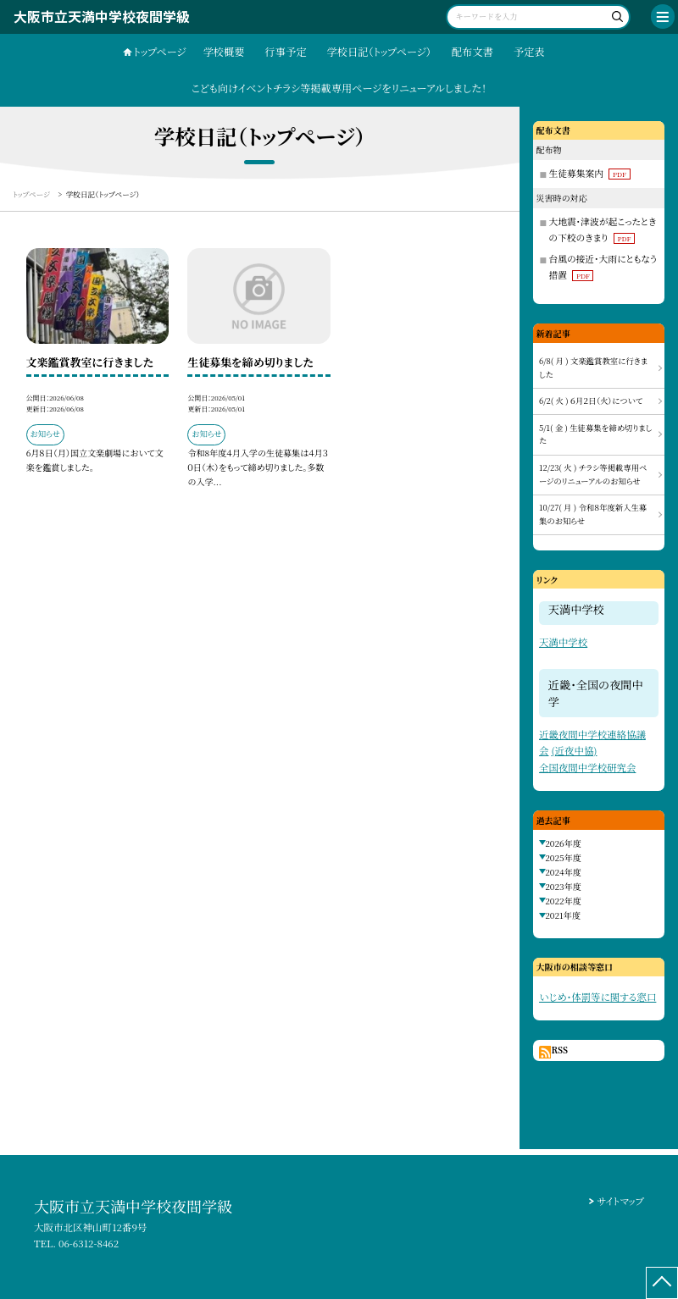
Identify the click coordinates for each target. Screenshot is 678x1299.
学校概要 (224, 51)
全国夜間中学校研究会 (587, 767)
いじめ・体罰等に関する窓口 (597, 996)
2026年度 (563, 843)
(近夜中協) (574, 750)
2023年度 (563, 886)
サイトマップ (620, 1201)
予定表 (529, 51)
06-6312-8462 (88, 1243)
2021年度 (563, 915)
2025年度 (563, 857)
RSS (559, 1049)
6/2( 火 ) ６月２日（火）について (590, 400)
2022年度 (563, 900)
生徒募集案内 (589, 173)
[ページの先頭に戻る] (662, 1283)
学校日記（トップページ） (379, 51)
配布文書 (472, 51)
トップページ (159, 51)
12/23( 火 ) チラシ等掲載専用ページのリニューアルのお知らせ (593, 474)
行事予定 (286, 51)
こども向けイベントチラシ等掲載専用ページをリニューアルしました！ (339, 88)
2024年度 (563, 871)
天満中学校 (563, 642)
